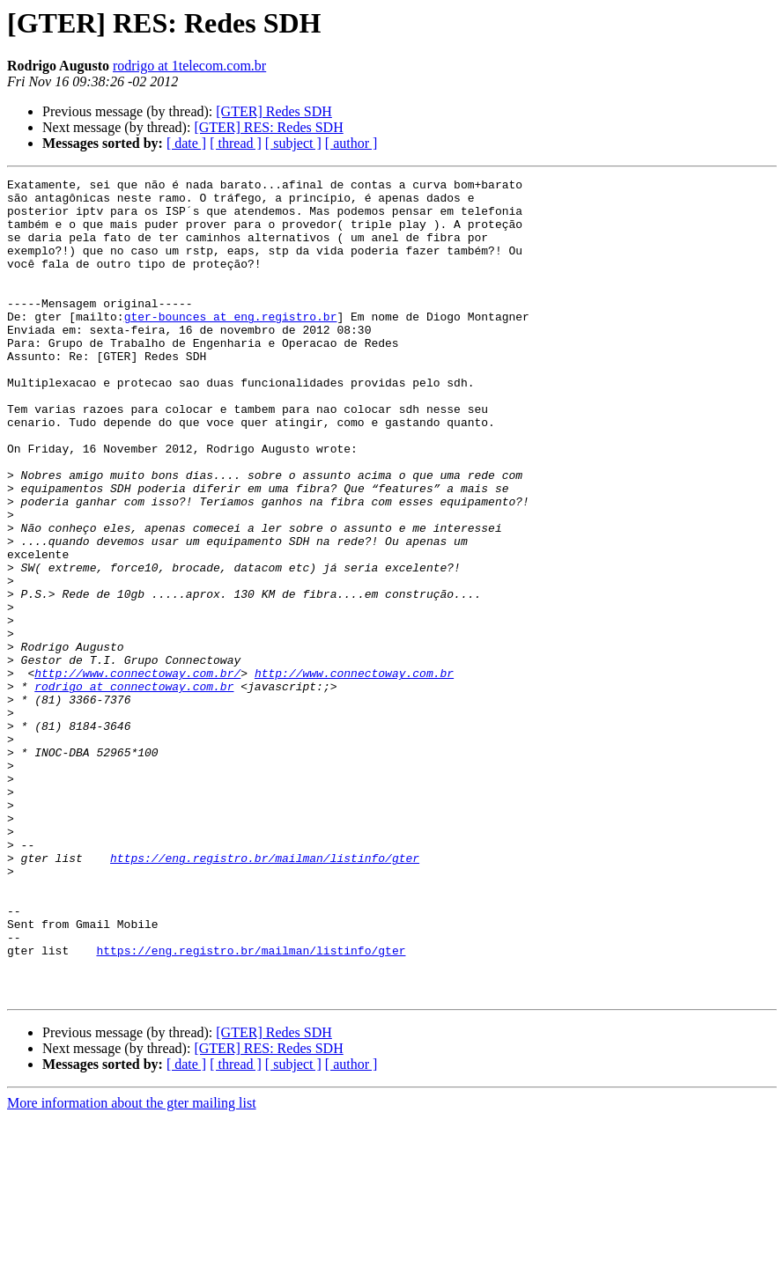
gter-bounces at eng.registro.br (230, 345)
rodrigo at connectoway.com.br (133, 789)
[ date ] (186, 143)
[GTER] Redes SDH (274, 111)
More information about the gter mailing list (131, 1266)
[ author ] (351, 143)
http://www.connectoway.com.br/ (137, 773)
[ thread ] (236, 143)
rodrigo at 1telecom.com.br (189, 65)
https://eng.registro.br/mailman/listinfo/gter (264, 995)
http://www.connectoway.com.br (354, 773)
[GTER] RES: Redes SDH (268, 127)
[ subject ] (293, 143)
